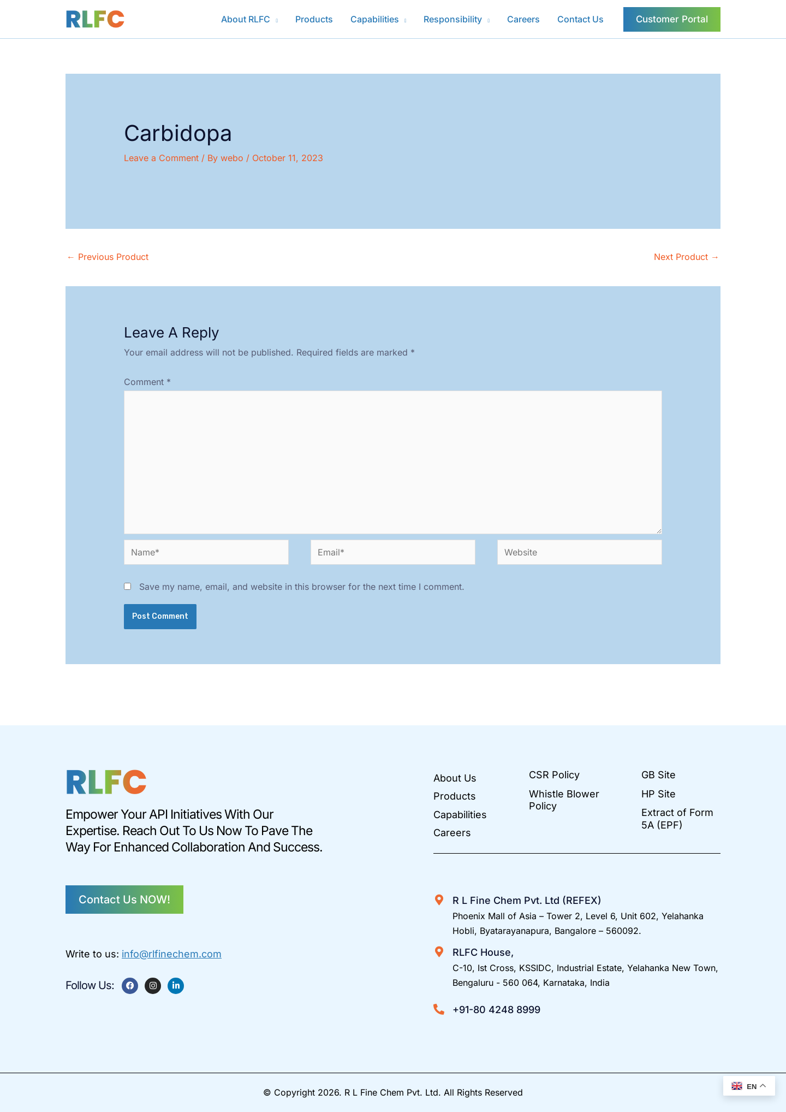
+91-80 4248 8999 (496, 1009)
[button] (274, 19)
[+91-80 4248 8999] (438, 1009)
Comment (147, 381)
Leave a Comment (161, 157)
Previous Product (107, 256)
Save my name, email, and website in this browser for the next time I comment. (302, 586)
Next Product (686, 256)
